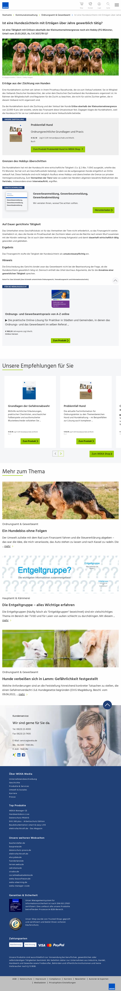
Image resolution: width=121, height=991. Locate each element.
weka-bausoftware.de (19, 878)
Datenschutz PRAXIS (19, 817)
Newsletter (80, 979)
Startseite (7, 15)
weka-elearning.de (18, 882)
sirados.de (14, 871)
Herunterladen (104, 210)
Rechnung (30, 944)
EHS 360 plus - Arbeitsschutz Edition (27, 821)
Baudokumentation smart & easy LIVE (27, 825)
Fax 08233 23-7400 (22, 734)
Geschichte (14, 782)
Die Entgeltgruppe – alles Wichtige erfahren (38, 605)
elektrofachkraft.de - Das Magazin (25, 828)
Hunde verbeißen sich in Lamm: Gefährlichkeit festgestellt (50, 679)
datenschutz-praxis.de (20, 850)
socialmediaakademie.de (21, 875)
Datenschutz (26, 979)
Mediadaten (40, 982)
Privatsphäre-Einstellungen (62, 982)
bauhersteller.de (17, 843)
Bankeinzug (16, 944)
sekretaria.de (15, 868)
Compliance (55, 979)
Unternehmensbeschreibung (23, 779)
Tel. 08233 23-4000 (22, 729)
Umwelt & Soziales (18, 789)
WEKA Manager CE (18, 810)
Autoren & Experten (99, 979)
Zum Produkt (31, 441)
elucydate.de (15, 857)
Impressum (40, 979)
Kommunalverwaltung (27, 15)
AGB (14, 979)
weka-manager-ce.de (19, 885)
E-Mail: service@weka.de (25, 740)
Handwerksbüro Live (19, 814)
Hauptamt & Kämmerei (16, 598)
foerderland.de (16, 861)
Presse (12, 797)
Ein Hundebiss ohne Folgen (24, 531)
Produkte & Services (19, 786)
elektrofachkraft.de (18, 853)
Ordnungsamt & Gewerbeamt (56, 15)
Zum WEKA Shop (102, 454)
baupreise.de (15, 846)
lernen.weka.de (16, 864)
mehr (9, 546)
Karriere (13, 793)
